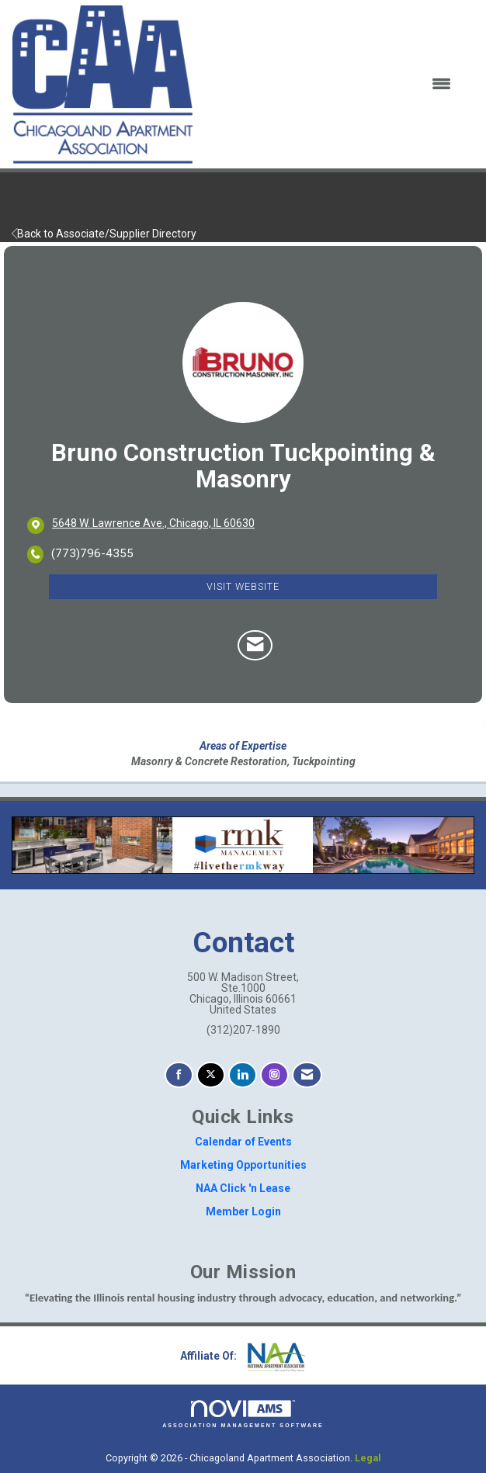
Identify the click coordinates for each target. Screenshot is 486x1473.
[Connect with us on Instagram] (274, 1075)
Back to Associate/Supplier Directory (104, 233)
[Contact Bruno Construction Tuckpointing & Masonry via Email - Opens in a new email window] (255, 645)
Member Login (243, 1211)
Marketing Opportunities (243, 1165)
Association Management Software (243, 1414)
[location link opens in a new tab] (153, 524)
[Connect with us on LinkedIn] (242, 1075)
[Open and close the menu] (332, 84)
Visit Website (243, 586)
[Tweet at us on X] (210, 1075)
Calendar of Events (243, 1141)
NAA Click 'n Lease (243, 1188)
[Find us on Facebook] (179, 1075)
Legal (368, 1458)
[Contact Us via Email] (307, 1075)
